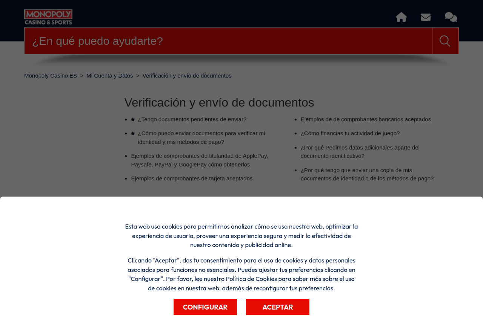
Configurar (205, 307)
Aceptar (277, 307)
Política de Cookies (251, 278)
